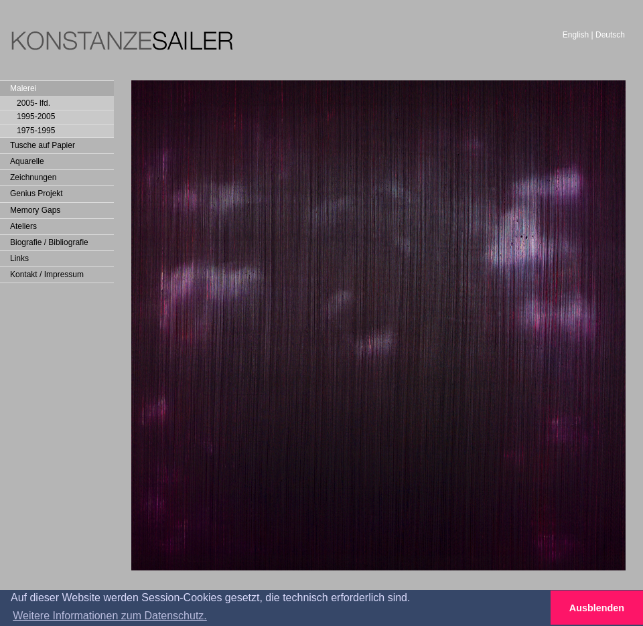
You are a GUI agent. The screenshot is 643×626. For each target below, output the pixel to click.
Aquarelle (27, 161)
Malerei (23, 88)
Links (19, 258)
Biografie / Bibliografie (49, 242)
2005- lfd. (33, 103)
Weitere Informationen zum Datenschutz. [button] (110, 615)
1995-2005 (36, 116)
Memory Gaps (35, 210)
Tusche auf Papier (42, 145)
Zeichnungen (33, 177)
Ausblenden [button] (596, 608)
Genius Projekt (36, 193)
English (576, 35)
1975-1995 (36, 130)
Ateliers (23, 226)
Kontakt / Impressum (47, 274)
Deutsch (610, 35)
